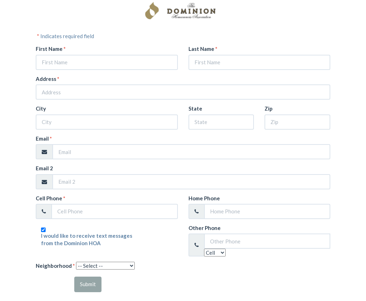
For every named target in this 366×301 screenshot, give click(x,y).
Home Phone (204, 198)
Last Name (202, 49)
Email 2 (44, 168)
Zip (269, 108)
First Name (51, 49)
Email (44, 138)
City (41, 108)
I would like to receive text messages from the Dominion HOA (86, 239)
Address (47, 79)
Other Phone (204, 228)
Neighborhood (55, 265)
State (195, 108)
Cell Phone (50, 198)
